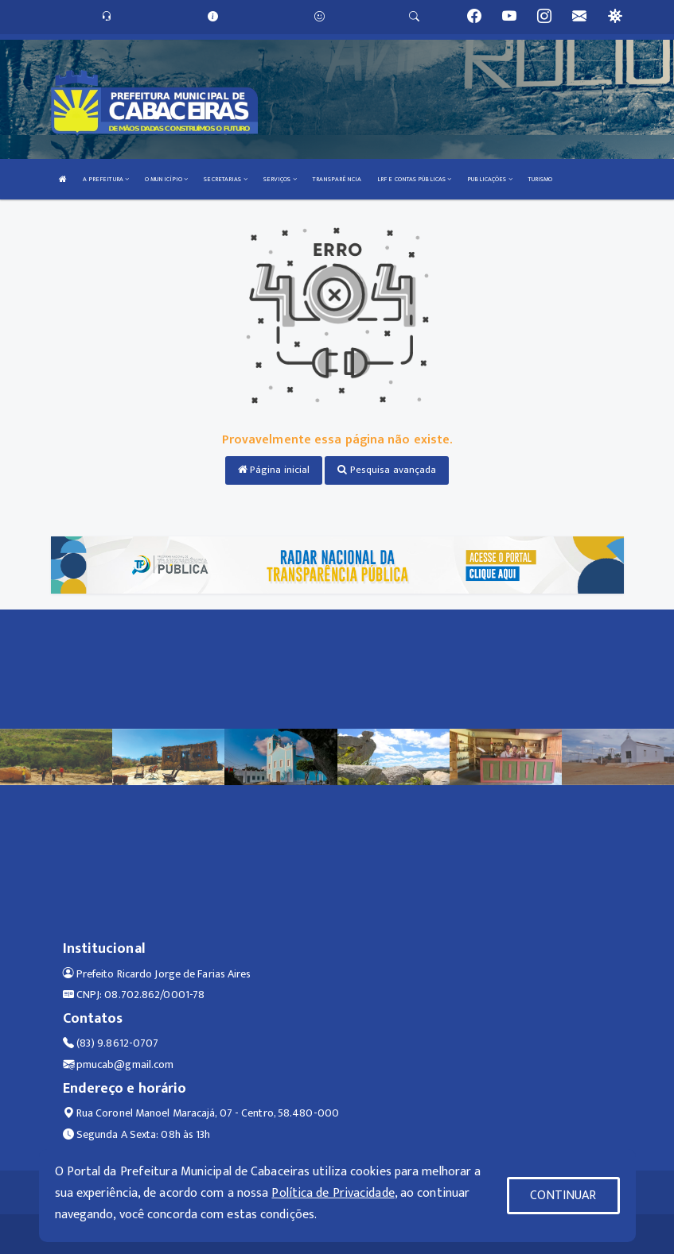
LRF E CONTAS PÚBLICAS (414, 179)
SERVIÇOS (280, 179)
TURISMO (540, 179)
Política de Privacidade (332, 1193)
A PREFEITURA (106, 179)
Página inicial (274, 469)
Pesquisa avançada (386, 469)
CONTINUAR (563, 1195)
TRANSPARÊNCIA (337, 179)
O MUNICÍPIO (166, 179)
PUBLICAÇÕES (489, 179)
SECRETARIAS (225, 179)
